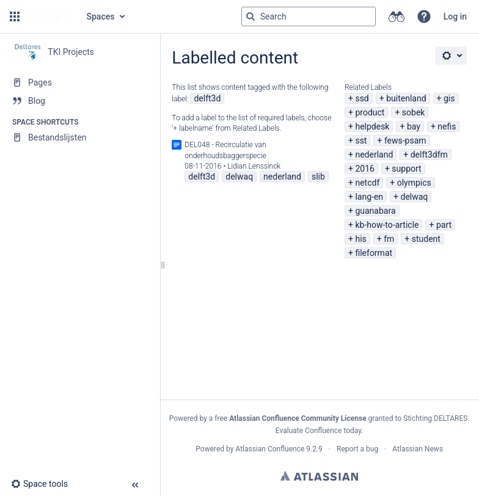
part (444, 225)
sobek (413, 112)
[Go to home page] (52, 16)
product (369, 112)
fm (389, 239)
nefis (446, 126)
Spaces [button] (101, 16)
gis (449, 98)
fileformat (373, 253)
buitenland (406, 98)
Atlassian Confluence (269, 449)
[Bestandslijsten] (79, 137)
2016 (364, 168)
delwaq (414, 197)
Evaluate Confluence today (318, 430)
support (406, 168)
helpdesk (372, 126)
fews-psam (405, 140)
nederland (374, 154)
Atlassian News (417, 449)
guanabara (375, 211)
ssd (361, 98)
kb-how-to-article (387, 225)
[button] (14, 16)
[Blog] (79, 101)
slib (318, 176)
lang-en (369, 197)
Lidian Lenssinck (253, 166)
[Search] (250, 16)
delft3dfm (429, 154)
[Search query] (308, 16)
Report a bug (357, 449)
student (426, 239)
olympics (414, 183)
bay (413, 126)
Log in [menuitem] (455, 16)
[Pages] (79, 82)
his (360, 239)
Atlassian (319, 476)
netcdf (367, 183)
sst (361, 140)
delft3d (207, 98)
